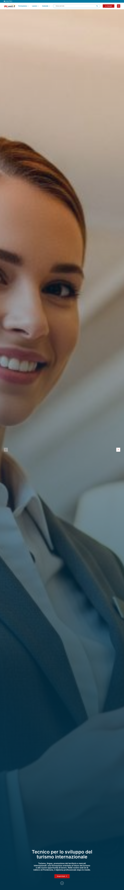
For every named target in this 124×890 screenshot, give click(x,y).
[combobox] (76, 6)
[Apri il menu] (118, 6)
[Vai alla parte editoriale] (62, 883)
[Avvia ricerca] (97, 6)
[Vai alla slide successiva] (118, 450)
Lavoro (35, 6)
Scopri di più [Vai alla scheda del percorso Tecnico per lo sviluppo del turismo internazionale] (62, 876)
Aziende (46, 6)
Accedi (108, 6)
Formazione (23, 6)
